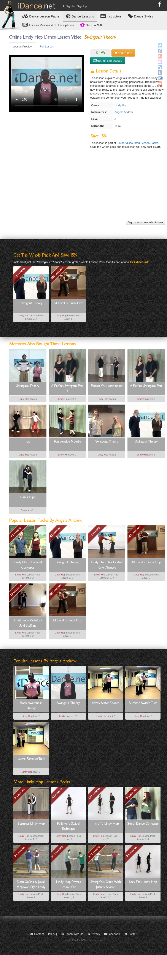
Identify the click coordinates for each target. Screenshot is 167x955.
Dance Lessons (80, 16)
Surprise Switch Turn (143, 703)
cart (123, 53)
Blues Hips (27, 497)
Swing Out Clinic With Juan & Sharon (105, 884)
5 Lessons (20, 273)
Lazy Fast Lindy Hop (143, 882)
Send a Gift (91, 24)
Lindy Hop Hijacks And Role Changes (106, 565)
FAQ (52, 934)
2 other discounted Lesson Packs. (138, 143)
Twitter (131, 934)
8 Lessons (20, 851)
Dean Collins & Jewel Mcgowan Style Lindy (30, 884)
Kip (27, 442)
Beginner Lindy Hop (31, 824)
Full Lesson (47, 46)
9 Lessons (16, 532)
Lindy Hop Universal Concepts (28, 565)
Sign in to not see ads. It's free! (145, 222)
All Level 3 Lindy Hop (68, 303)
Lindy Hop (121, 105)
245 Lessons (57, 273)
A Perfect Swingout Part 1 (67, 388)
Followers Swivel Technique (68, 826)
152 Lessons (134, 532)
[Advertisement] (86, 189)
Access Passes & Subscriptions (48, 25)
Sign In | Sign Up (75, 6)
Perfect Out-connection (106, 386)
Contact (37, 934)
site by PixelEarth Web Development (83, 940)
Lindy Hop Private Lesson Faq (68, 884)
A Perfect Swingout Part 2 (146, 388)
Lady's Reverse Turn (31, 759)
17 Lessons (94, 793)
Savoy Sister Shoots (105, 703)
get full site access (107, 60)
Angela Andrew (124, 112)
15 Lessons (57, 851)
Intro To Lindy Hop (105, 824)
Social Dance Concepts (143, 824)
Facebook (112, 934)
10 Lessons (15, 590)
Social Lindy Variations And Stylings (28, 623)
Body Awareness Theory (31, 706)
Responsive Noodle (67, 442)
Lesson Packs (41, 16)
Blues (24, 510)
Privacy (94, 934)
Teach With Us (72, 934)
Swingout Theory (30, 303)
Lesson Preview (22, 46)
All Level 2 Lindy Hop (146, 562)
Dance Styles (140, 16)
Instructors (111, 16)
